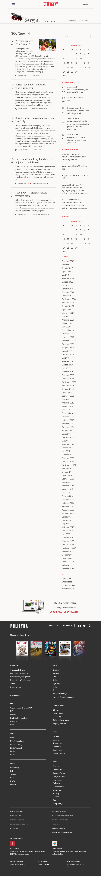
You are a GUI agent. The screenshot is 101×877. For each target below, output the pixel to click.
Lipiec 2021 (67, 272)
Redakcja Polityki (16, 812)
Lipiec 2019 (67, 351)
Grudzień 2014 (68, 541)
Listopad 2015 (68, 503)
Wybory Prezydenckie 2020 (21, 708)
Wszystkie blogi (59, 753)
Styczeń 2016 (67, 496)
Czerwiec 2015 (68, 521)
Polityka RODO (57, 824)
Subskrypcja (67, 626)
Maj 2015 (65, 524)
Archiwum (57, 790)
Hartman (56, 740)
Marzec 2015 (67, 531)
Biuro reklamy (15, 816)
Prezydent (14, 721)
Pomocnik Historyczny (19, 673)
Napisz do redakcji (17, 820)
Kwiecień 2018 (68, 403)
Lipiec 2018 (67, 393)
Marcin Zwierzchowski (39, 109)
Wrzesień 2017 (68, 427)
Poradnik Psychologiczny (20, 677)
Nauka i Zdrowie (58, 706)
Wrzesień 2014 (68, 552)
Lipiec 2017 (67, 434)
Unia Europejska (17, 741)
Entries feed (67, 582)
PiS (11, 711)
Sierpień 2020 (68, 306)
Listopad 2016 (68, 462)
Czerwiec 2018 (68, 396)
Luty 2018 (66, 410)
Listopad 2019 (68, 337)
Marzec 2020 (67, 324)
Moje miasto (58, 780)
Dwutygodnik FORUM (16, 862)
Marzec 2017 (67, 448)
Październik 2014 (69, 548)
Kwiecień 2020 (68, 320)
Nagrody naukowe (60, 723)
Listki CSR (14, 784)
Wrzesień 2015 (68, 510)
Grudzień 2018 (68, 375)
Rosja (12, 751)
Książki (56, 670)
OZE (12, 778)
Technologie (57, 717)
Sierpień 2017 (67, 431)
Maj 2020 (66, 317)
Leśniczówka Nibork (73, 862)
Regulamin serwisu (59, 812)
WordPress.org (68, 589)
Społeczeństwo (59, 773)
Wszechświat (58, 713)
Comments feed (69, 586)
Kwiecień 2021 (68, 279)
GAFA (12, 781)
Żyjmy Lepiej (15, 687)
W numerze (14, 666)
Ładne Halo (22, 865)
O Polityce (14, 828)
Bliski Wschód (16, 748)
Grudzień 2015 (68, 500)
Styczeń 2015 (67, 538)
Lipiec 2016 (67, 476)
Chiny (12, 755)
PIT (11, 771)
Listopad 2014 (68, 545)
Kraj (11, 704)
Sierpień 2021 (67, 268)
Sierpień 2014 (67, 555)
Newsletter (53, 626)
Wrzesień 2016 (68, 469)
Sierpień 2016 (68, 472)
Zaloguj (86, 4)
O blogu (85, 21)
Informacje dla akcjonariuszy (63, 832)
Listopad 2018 (68, 379)
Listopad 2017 (68, 420)
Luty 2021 (66, 286)
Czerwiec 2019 (68, 355)
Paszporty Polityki (60, 694)
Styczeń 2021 (67, 289)
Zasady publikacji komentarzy (63, 816)
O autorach (72, 21)
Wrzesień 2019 (68, 344)
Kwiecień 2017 (68, 445)
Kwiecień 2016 (68, 486)
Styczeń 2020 (68, 331)
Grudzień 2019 (68, 334)
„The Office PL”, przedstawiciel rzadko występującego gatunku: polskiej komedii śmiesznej (75, 189)
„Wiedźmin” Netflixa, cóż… (75, 167)
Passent (56, 736)
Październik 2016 (69, 465)
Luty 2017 (66, 451)
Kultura (55, 666)
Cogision (17, 865)
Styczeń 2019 (67, 372)
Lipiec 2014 (67, 559)
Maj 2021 (65, 275)
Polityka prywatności (60, 820)
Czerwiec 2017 (68, 438)
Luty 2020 (66, 327)
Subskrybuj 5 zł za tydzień (64, 612)
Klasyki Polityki (59, 776)
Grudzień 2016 (68, 458)
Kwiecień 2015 (68, 527)
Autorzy (56, 793)
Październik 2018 (69, 382)
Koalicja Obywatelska (19, 718)
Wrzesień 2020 (68, 303)
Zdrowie (56, 710)
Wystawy (56, 683)
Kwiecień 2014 (68, 569)
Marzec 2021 (67, 282)
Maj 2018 (66, 400)
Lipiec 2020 (67, 310)
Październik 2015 (69, 507)
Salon (12, 683)
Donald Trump (16, 744)
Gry (54, 690)
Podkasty (56, 783)
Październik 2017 (69, 424)
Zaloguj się (66, 579)
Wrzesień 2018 (68, 386)
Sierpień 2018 (68, 389)
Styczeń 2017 (67, 455)
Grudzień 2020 (68, 293)
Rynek (12, 763)
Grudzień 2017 (68, 417)
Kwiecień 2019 (68, 362)
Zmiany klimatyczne (61, 720)
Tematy (56, 797)
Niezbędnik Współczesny (20, 680)
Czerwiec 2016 (68, 479)
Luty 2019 (66, 369)
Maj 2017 (65, 441)
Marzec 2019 (67, 365)
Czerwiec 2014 (68, 562)
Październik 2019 (69, 341)
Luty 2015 (66, 534)
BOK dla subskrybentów (19, 824)
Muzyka (56, 673)
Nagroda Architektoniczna (63, 697)
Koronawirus (15, 696)
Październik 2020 (69, 299)
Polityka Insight (43, 862)
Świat (12, 734)
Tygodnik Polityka (17, 670)
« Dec (64, 76)
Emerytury (14, 768)
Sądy (12, 725)
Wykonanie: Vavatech (44, 865)
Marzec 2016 (67, 489)
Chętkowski (57, 750)
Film (54, 677)
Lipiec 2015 (67, 517)
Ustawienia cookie (58, 828)
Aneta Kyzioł (37, 76)
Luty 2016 (66, 493)
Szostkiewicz (58, 743)
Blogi (55, 732)
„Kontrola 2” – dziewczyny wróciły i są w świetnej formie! (74, 157)
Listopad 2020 (68, 296)
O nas (55, 800)
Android (16, 849)
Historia (56, 766)
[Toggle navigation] (13, 4)
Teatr (55, 687)
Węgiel (13, 774)
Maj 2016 (66, 483)
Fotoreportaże (58, 787)
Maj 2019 (66, 358)
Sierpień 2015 (67, 514)
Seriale (55, 680)
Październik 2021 (69, 265)
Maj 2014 (65, 566)
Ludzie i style (58, 770)
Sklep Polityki (58, 803)
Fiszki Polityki (57, 849)
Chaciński (57, 747)
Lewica (13, 715)
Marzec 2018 (67, 407)
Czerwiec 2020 (68, 313)
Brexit (12, 738)
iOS (11, 849)
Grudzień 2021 (68, 261)
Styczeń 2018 (67, 413)
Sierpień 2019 (68, 348)
